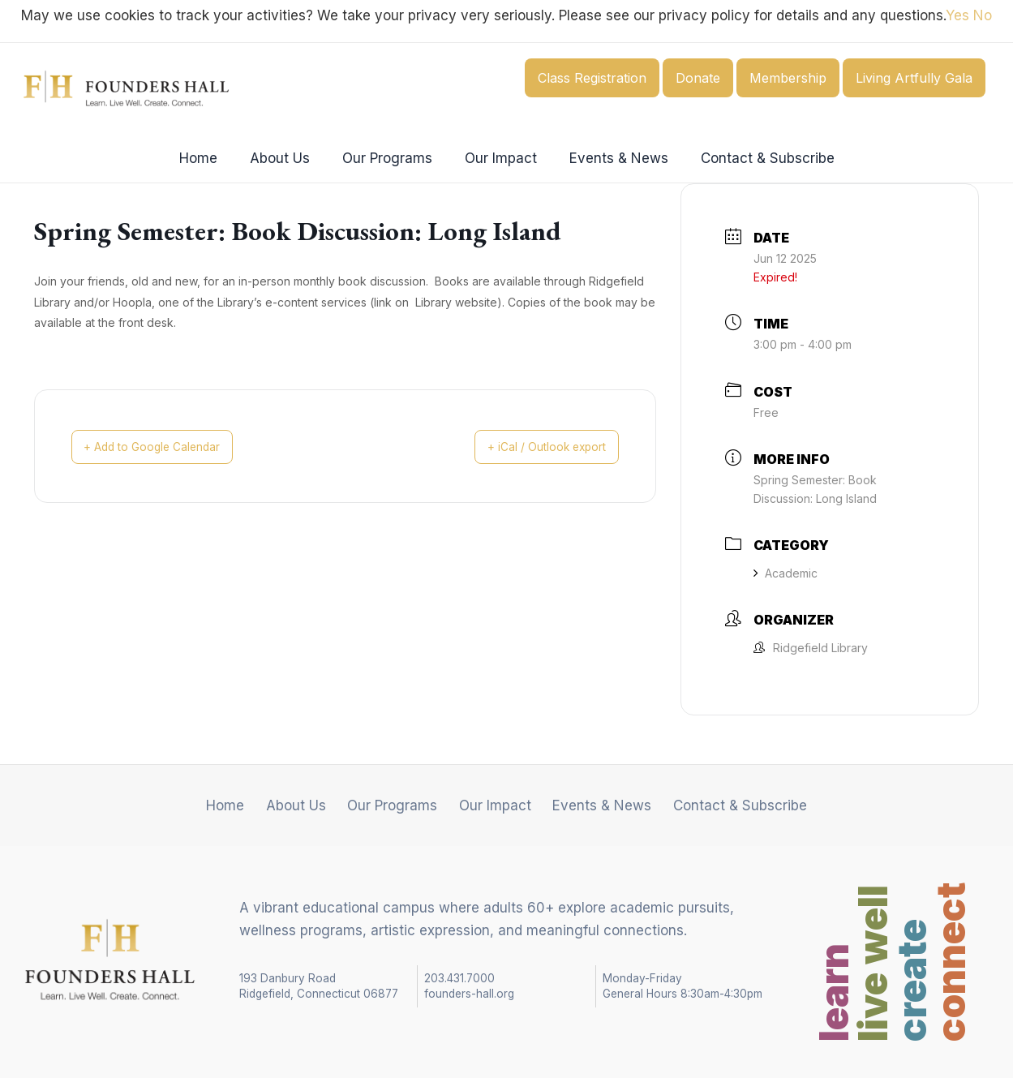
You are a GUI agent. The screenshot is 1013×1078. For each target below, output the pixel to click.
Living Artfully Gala (914, 78)
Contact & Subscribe (755, 158)
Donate (698, 78)
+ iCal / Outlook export (532, 446)
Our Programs (390, 158)
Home (210, 158)
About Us (287, 158)
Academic (785, 573)
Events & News (611, 158)
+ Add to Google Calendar (167, 446)
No (982, 15)
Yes (957, 15)
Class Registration (592, 78)
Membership (787, 78)
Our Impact (498, 158)
